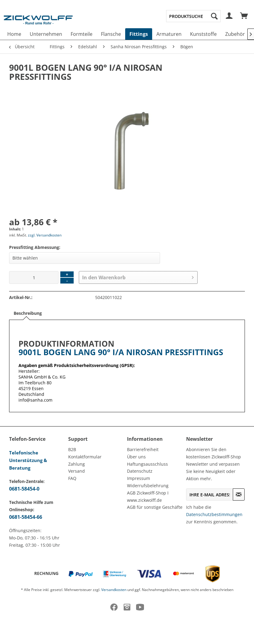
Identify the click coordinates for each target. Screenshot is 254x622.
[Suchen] (214, 16)
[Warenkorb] (244, 16)
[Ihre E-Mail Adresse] (209, 494)
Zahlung (76, 464)
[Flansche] (111, 34)
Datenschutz (139, 471)
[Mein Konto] (229, 16)
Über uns (136, 457)
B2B (72, 449)
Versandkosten (113, 589)
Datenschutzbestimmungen (214, 514)
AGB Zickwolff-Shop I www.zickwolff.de (148, 496)
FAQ (72, 478)
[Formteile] (81, 34)
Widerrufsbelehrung (148, 485)
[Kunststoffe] (203, 34)
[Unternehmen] (45, 34)
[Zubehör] (235, 34)
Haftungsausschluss (147, 464)
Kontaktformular (85, 457)
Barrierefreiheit (143, 449)
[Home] (14, 34)
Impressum (138, 478)
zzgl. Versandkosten (45, 235)
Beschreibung (28, 313)
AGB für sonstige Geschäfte (154, 507)
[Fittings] (138, 34)
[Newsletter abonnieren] (239, 494)
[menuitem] (193, 16)
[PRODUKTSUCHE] (193, 16)
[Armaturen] (169, 34)
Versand (76, 471)
